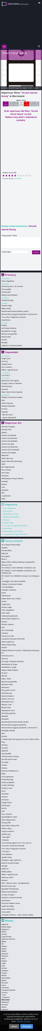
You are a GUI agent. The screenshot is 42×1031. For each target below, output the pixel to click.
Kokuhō (4, 647)
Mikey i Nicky (6, 308)
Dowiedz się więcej (24, 1021)
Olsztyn (4, 968)
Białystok (4, 924)
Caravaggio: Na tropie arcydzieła (13, 581)
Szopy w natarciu (7, 831)
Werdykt (4, 342)
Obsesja (6, 520)
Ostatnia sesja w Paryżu (10, 756)
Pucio (3, 791)
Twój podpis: (6, 252)
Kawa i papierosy (7, 642)
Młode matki (6, 337)
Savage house (6, 364)
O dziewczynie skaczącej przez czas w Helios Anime (20, 739)
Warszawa (5, 1000)
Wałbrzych (5, 1002)
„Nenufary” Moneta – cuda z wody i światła (17, 915)
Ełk (2, 944)
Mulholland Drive (7, 702)
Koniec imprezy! (7, 403)
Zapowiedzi (11, 352)
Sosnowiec (5, 987)
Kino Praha (5, 473)
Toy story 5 (5, 375)
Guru (3, 400)
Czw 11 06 (11, 104)
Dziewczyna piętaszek (9, 616)
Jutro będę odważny (8, 328)
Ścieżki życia (5, 805)
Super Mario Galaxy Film (10, 825)
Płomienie (5, 794)
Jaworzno (4, 954)
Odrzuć (14, 1026)
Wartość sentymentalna (10, 863)
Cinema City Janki (7, 444)
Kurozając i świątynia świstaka (12, 661)
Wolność (4, 880)
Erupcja (4, 325)
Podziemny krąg (7, 300)
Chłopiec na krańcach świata (11, 397)
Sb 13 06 (21, 104)
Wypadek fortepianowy (9, 889)
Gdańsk (4, 946)
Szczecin (4, 992)
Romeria (4, 797)
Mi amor (4, 409)
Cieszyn (4, 934)
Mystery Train (6, 704)
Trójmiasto (5, 997)
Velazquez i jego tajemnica (11, 860)
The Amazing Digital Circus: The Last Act (16, 843)
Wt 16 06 (37, 104)
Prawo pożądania (7, 782)
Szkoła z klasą (6, 828)
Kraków (4, 961)
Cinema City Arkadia (8, 435)
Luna (3, 487)
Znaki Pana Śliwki (7, 906)
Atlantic (4, 432)
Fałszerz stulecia (7, 624)
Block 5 (4, 559)
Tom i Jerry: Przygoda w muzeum (13, 317)
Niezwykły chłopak (8, 730)
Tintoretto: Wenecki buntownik (12, 846)
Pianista (4, 768)
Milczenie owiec (7, 684)
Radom (4, 975)
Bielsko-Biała (6, 927)
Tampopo (5, 840)
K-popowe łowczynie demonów (15, 534)
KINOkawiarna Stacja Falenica (12, 478)
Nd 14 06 (26, 104)
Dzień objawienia (7, 281)
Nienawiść (5, 719)
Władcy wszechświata (9, 295)
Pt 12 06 (16, 104)
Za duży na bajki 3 (8, 895)
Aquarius (4, 548)
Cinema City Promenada (10, 450)
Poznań (4, 973)
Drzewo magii (6, 305)
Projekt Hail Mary (7, 785)
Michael (4, 676)
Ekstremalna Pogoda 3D (10, 619)
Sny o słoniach (6, 367)
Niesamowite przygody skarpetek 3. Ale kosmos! (19, 314)
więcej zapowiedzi (9, 417)
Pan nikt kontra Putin (9, 759)
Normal (4, 736)
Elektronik (5, 455)
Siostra (3, 808)
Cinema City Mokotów (9, 447)
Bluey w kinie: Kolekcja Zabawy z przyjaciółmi (17, 562)
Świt (2, 493)
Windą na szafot (7, 877)
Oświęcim (4, 970)
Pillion (3, 774)
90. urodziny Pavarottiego (10, 545)
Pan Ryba (4, 762)
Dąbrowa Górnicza (8, 939)
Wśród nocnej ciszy (8, 886)
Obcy (3, 742)
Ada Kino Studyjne (8, 427)
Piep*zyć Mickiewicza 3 (9, 771)
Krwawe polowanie (8, 406)
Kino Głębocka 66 (7, 467)
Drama (3, 601)
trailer (30, 88)
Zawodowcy (5, 320)
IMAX (3, 464)
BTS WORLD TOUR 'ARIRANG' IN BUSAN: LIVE (18, 568)
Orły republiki (6, 289)
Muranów (4, 490)
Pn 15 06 (31, 104)
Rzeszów (4, 983)
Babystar (4, 553)
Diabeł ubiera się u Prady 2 (13, 531)
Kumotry (4, 361)
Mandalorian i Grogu (8, 331)
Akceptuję (27, 1026)
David (3, 593)
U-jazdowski (5, 496)
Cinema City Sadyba (8, 453)
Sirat (3, 811)
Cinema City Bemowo (9, 438)
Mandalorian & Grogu (9, 664)
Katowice (4, 956)
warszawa (18, 3)
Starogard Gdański (8, 990)
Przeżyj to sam (6, 788)
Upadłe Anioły (6, 857)
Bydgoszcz (5, 929)
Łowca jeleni (5, 912)
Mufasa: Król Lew (7, 699)
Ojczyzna (4, 389)
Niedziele (4, 716)
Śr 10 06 (6, 104)
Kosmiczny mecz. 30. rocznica (12, 286)
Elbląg (3, 941)
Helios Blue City (7, 458)
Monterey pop (6, 386)
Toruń (3, 995)
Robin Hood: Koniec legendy (11, 392)
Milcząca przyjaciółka (9, 334)
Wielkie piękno (6, 872)
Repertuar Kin (13, 422)
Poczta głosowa (7, 777)
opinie (35, 88)
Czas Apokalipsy (7, 587)
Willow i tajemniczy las (9, 370)
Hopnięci (4, 633)
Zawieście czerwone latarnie (11, 345)
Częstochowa (6, 937)
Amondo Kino (6, 429)
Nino (3, 733)
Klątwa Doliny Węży (8, 645)
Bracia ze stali (6, 565)
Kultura (4, 484)
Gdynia (3, 949)
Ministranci (5, 687)
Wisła (3, 499)
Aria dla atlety (6, 550)
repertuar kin (10, 88)
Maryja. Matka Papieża (9, 670)
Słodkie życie (6, 834)
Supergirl (4, 412)
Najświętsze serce (8, 710)
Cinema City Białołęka (9, 441)
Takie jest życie (7, 415)
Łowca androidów (8, 909)
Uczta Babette (6, 854)
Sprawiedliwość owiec (9, 817)
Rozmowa (5, 800)
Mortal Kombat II (7, 696)
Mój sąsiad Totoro (8, 690)
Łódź (3, 966)
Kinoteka (4, 481)
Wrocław (4, 1005)
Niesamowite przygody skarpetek (13, 725)
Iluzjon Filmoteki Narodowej (11, 461)
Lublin (3, 963)
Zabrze (3, 1007)
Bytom (3, 932)
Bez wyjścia (5, 556)
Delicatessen (6, 596)
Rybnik (3, 980)
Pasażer (4, 340)
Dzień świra (5, 613)
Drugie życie (5, 358)
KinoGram (5, 476)
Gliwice (3, 951)
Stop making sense (8, 820)
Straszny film (6, 292)
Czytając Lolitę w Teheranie (11, 383)
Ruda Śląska (5, 978)
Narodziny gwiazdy (8, 713)
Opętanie (4, 751)
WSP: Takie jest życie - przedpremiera (15, 883)
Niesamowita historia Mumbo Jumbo (15, 311)
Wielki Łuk (5, 869)
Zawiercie (4, 1009)
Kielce (3, 958)
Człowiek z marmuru (8, 590)
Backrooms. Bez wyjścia (10, 380)
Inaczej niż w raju (7, 636)
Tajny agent (5, 837)
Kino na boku (6, 470)
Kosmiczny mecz (7, 656)
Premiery (10, 274)
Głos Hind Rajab (7, 630)
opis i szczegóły (21, 88)
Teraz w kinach (14, 540)
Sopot (3, 985)
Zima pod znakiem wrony (10, 903)
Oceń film (18, 178)
